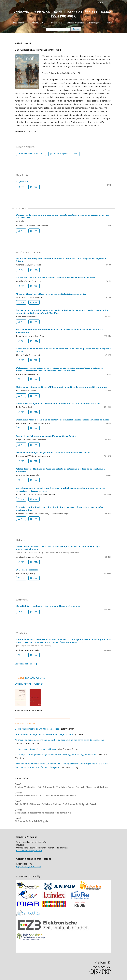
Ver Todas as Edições (25, 663)
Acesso (109, 2)
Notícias (111, 22)
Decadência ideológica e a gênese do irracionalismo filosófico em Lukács (53, 452)
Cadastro (99, 2)
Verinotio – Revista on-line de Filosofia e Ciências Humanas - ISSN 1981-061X (63, 14)
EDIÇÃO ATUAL (35, 678)
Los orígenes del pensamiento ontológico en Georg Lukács (46, 436)
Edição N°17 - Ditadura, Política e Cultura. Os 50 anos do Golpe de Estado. (56, 804)
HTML (35, 187)
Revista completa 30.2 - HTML (65, 153)
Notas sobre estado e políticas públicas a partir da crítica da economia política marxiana (61, 387)
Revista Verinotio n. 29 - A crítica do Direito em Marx (45, 795)
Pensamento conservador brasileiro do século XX (43, 812)
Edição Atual (57, 22)
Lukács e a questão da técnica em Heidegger (35, 749)
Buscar (76, 29)
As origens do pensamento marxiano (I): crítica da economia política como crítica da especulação (59, 740)
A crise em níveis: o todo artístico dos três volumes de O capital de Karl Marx (55, 277)
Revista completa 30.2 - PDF (32, 153)
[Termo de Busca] (58, 29)
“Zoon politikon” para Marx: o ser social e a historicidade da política (51, 294)
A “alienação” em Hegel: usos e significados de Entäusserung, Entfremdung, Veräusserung (56, 754)
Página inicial (18, 22)
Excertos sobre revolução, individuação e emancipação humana (44, 734)
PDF (22, 187)
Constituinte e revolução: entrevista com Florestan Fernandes (48, 606)
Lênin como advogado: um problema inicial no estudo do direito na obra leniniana (58, 403)
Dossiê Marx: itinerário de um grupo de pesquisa (37, 728)
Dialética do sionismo (27, 569)
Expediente (22, 181)
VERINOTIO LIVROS (38, 22)
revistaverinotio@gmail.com (29, 850)
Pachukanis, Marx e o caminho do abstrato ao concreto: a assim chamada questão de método (63, 419)
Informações (95, 22)
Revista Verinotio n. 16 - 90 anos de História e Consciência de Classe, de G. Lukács (61, 787)
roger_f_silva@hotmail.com (28, 866)
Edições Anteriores (75, 22)
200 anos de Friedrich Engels (31, 821)
